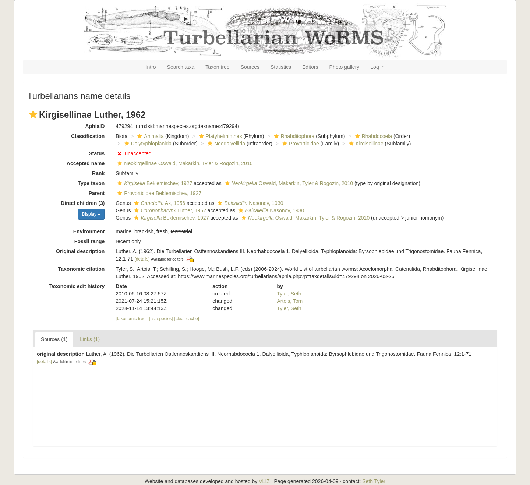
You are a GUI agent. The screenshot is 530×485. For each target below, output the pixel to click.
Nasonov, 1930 (249, 203)
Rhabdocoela (372, 136)
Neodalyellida (225, 143)
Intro (151, 67)
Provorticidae (299, 143)
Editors (310, 67)
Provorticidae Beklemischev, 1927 (158, 193)
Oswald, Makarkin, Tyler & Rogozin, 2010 (288, 183)
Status (97, 153)
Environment (89, 231)
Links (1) (90, 339)
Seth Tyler (373, 481)
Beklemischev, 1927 (154, 183)
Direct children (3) (83, 203)
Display (91, 214)
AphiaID (95, 126)
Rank (98, 173)
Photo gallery (344, 67)
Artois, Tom (290, 301)
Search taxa (181, 67)
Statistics (281, 67)
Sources (250, 67)
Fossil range (89, 241)
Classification (88, 136)
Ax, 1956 (158, 203)
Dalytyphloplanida (147, 143)
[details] (142, 259)
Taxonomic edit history (77, 286)
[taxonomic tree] (131, 318)
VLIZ (264, 481)
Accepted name (86, 163)
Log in (377, 67)
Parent (97, 193)
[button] (33, 114)
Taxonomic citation (81, 269)
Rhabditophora (293, 136)
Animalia (149, 136)
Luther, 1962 (169, 210)
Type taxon (91, 183)
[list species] (161, 318)
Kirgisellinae (365, 143)
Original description (80, 251)
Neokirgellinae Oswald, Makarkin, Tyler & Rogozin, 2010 (184, 163)
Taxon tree (217, 67)
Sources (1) (54, 339)
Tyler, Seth (289, 294)
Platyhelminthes (219, 136)
